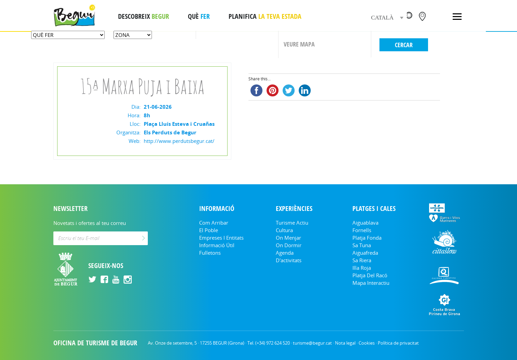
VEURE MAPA (299, 44)
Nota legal (345, 343)
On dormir (288, 245)
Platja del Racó (369, 275)
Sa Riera (361, 260)
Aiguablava (365, 222)
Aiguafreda (365, 252)
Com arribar (213, 222)
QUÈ (199, 16)
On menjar (288, 237)
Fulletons (210, 252)
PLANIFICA (265, 16)
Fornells (361, 230)
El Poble (208, 230)
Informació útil (216, 245)
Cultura (284, 230)
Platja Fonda (367, 237)
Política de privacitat (398, 343)
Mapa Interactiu (370, 282)
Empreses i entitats (221, 237)
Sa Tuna (361, 245)
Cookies (367, 343)
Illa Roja (361, 267)
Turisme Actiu (292, 222)
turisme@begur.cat (312, 343)
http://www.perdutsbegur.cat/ (179, 140)
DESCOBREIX (143, 16)
